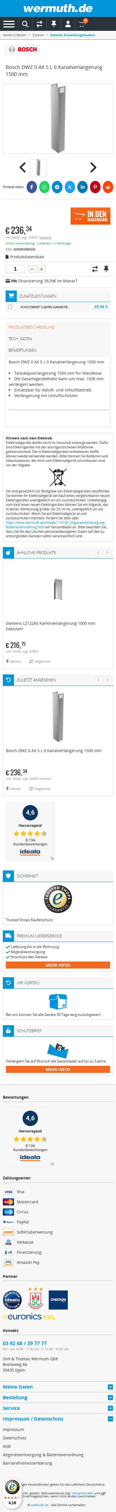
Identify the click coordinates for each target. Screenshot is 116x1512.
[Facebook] (32, 187)
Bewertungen (22, 350)
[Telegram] (57, 187)
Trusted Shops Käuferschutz (29, 919)
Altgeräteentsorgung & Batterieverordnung (43, 1454)
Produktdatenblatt (25, 257)
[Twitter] (70, 187)
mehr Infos (58, 965)
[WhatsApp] (44, 187)
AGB (7, 1446)
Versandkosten (83, 1493)
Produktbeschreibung (31, 327)
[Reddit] (108, 187)
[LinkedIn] (82, 187)
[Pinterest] (95, 187)
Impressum (13, 1429)
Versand (45, 237)
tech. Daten (20, 338)
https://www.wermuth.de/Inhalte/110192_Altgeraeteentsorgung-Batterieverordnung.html (56, 524)
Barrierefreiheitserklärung (27, 1463)
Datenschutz (14, 1437)
